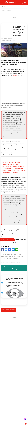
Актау (6, 262)
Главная (3, 10)
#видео (3, 40)
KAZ (25, 2)
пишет (15, 75)
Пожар (18, 262)
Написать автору (11, 40)
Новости (9, 10)
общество (12, 262)
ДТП (3, 262)
